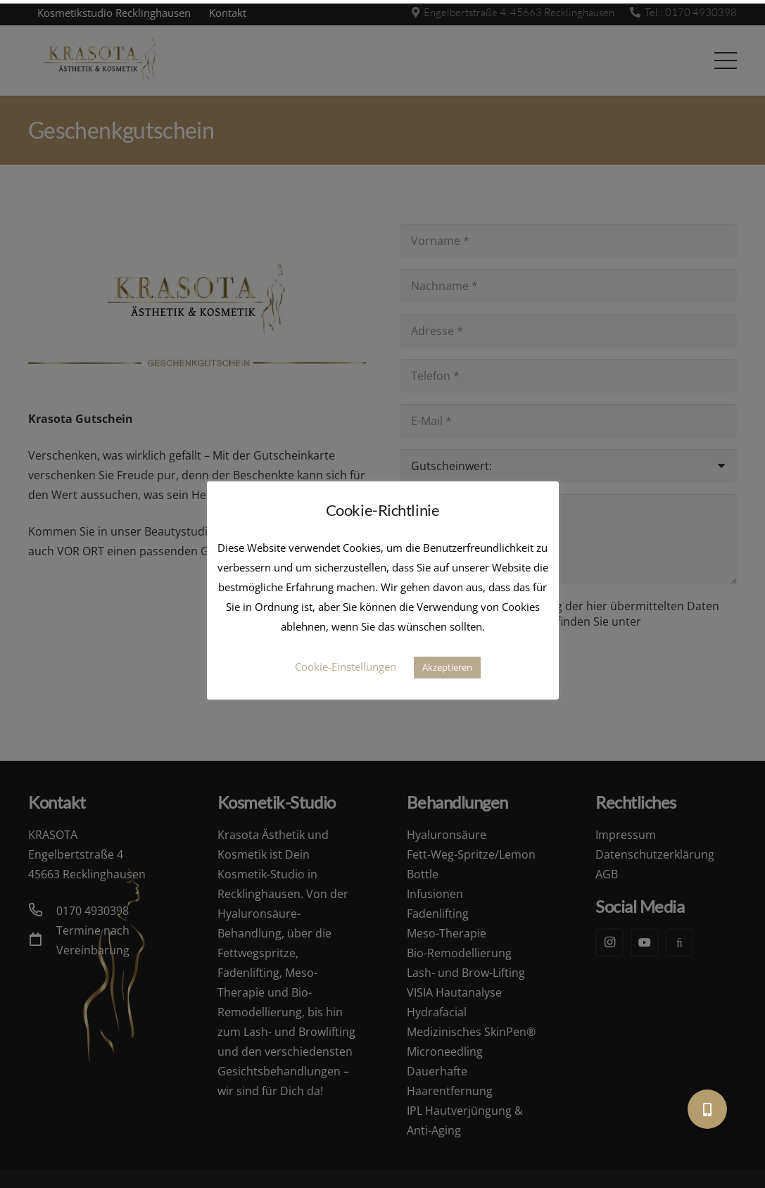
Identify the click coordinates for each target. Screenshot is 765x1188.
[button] (707, 1109)
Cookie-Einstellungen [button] (345, 666)
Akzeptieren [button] (447, 667)
